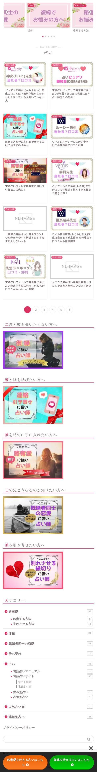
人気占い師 (51, 707)
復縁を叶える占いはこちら (72, 762)
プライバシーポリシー (19, 727)
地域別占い (51, 717)
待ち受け (51, 653)
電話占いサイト (53, 676)
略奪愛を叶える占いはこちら (25, 762)
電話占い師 (24, 686)
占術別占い (53, 697)
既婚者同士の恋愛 (51, 643)
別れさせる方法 (53, 624)
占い (51, 664)
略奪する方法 (53, 619)
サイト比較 (24, 682)
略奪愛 (51, 611)
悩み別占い (53, 692)
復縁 (51, 633)
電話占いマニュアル (53, 672)
